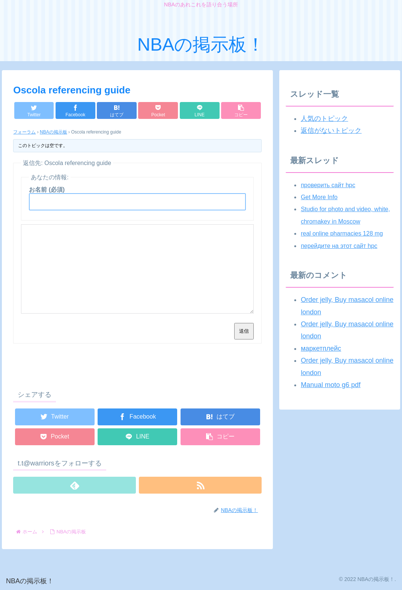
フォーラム (24, 132)
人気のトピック (324, 118)
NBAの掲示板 (53, 132)
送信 (244, 331)
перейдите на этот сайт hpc (339, 246)
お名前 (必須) (47, 189)
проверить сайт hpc (328, 185)
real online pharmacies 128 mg (342, 233)
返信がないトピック (331, 130)
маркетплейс (321, 348)
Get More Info (319, 197)
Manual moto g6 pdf (330, 385)
